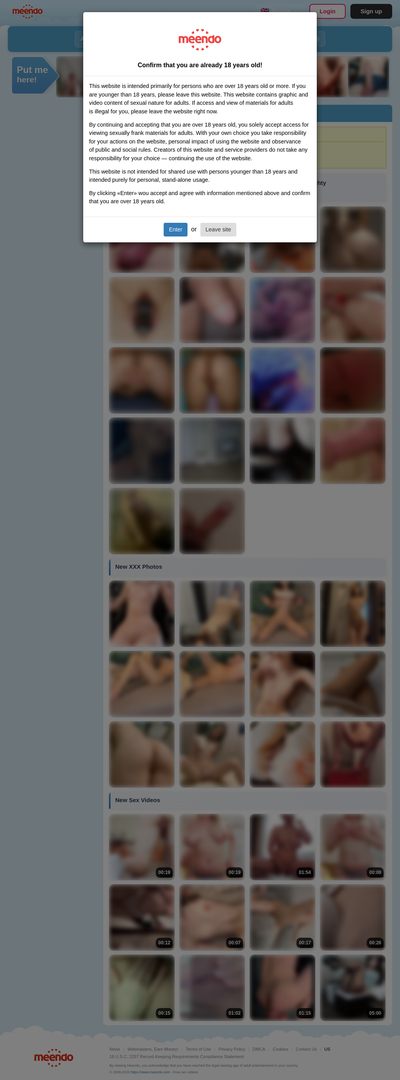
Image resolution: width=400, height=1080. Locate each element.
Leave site (218, 229)
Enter (175, 229)
